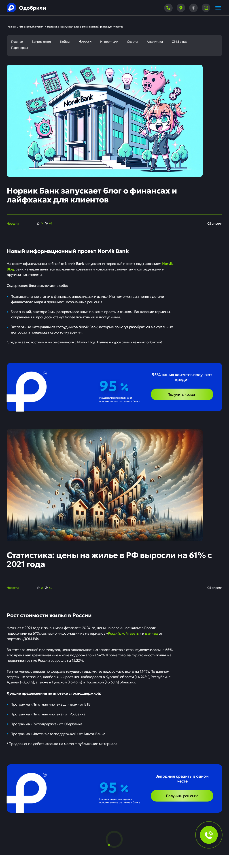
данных (151, 633)
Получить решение (182, 795)
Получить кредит (182, 394)
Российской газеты (124, 633)
